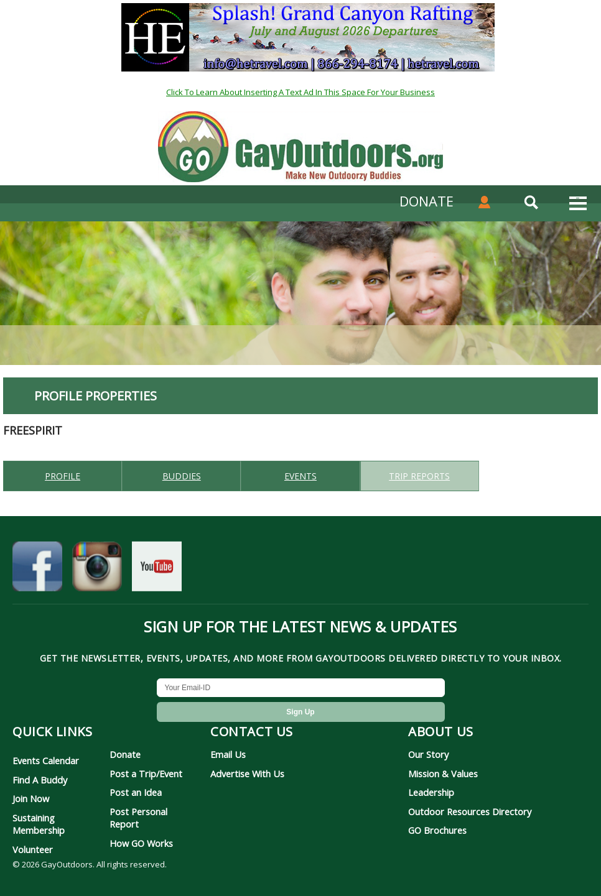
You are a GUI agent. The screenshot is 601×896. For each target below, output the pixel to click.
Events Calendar (45, 760)
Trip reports (419, 476)
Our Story (428, 754)
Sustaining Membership (38, 823)
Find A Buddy (39, 780)
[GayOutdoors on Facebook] (37, 569)
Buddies (181, 476)
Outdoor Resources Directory (469, 811)
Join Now (30, 798)
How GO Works (141, 843)
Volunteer (32, 849)
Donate (125, 754)
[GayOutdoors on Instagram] (97, 569)
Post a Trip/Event (145, 773)
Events (300, 476)
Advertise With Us (247, 773)
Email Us (228, 754)
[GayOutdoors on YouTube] (157, 569)
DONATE (426, 201)
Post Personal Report (138, 817)
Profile (62, 476)
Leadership (431, 792)
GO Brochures (437, 830)
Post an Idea (135, 792)
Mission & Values (443, 773)
